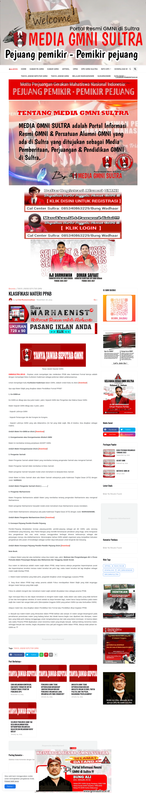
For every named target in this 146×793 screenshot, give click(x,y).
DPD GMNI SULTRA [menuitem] (89, 69)
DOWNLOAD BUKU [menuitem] (122, 69)
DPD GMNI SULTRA (111, 574)
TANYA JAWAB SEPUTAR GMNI (29, 289)
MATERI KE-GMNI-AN (122, 471)
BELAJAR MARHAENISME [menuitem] (83, 76)
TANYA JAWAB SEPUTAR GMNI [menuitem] (34, 76)
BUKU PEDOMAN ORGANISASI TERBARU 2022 (125, 451)
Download (40, 431)
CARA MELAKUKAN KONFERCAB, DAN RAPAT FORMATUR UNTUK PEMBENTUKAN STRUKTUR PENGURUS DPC (21, 688)
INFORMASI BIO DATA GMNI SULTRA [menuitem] (63, 83)
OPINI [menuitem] (75, 69)
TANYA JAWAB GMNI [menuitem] (60, 76)
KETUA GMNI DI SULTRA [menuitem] (119, 83)
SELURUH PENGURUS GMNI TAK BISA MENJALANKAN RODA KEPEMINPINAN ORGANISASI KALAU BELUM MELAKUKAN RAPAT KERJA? (22, 727)
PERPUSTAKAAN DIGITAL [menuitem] (32, 83)
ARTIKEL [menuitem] (66, 69)
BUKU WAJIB (119, 566)
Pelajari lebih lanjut (12, 781)
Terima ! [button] (10, 786)
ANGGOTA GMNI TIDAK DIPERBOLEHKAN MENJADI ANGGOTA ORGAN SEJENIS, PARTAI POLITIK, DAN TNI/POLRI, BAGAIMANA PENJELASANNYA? (83, 689)
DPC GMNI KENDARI (125, 570)
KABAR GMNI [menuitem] (53, 69)
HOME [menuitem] (23, 69)
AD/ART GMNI (120, 460)
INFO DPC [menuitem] (105, 69)
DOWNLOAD (109, 570)
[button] (130, 69)
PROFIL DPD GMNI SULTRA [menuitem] (93, 83)
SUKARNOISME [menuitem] (104, 76)
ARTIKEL (107, 566)
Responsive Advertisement (53, 639)
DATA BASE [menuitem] (119, 76)
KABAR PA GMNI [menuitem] (37, 69)
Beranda (12, 289)
